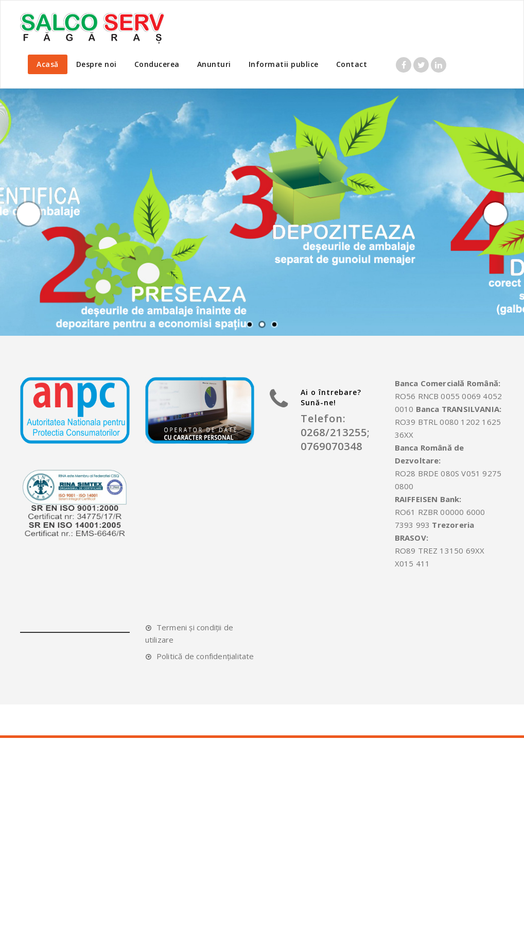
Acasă (48, 64)
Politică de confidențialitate (205, 656)
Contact (352, 64)
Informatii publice (284, 64)
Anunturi (214, 64)
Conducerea (157, 64)
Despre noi (96, 64)
